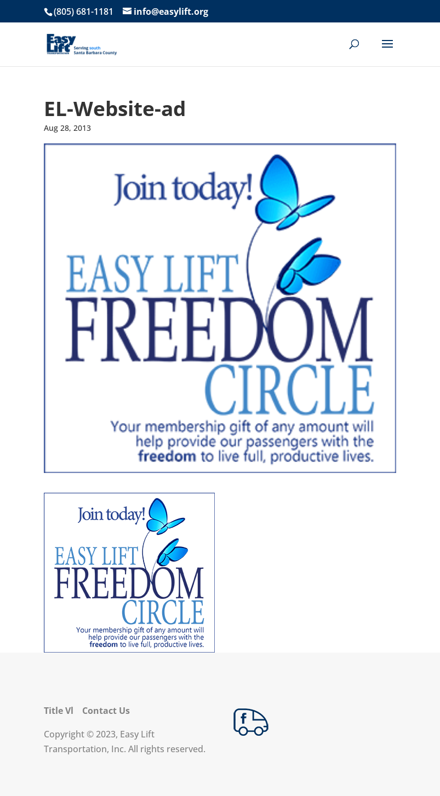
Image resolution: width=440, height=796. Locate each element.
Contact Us (106, 711)
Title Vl (58, 711)
